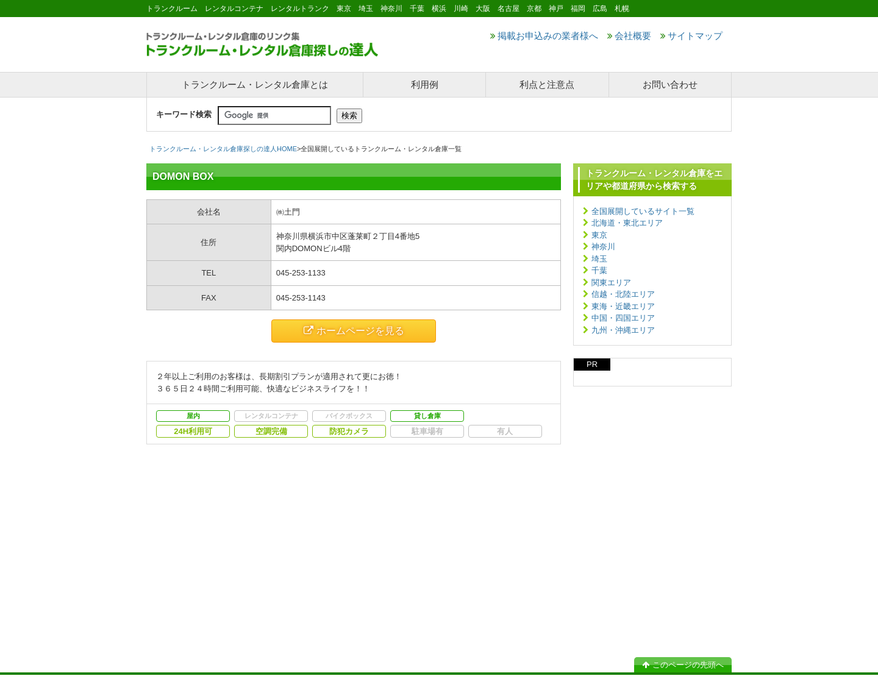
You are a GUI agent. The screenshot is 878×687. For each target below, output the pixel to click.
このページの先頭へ (683, 664)
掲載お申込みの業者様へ (544, 35)
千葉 (599, 270)
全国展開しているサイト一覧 (642, 211)
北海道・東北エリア (627, 222)
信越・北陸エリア (623, 294)
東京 (599, 235)
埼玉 (599, 258)
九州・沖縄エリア (623, 330)
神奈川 (603, 246)
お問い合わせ (670, 84)
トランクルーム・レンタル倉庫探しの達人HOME (223, 148)
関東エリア (611, 282)
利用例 (424, 84)
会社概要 (629, 35)
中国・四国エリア (623, 317)
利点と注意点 (546, 84)
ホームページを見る (354, 331)
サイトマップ (691, 35)
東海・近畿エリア (623, 306)
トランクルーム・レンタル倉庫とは (255, 84)
